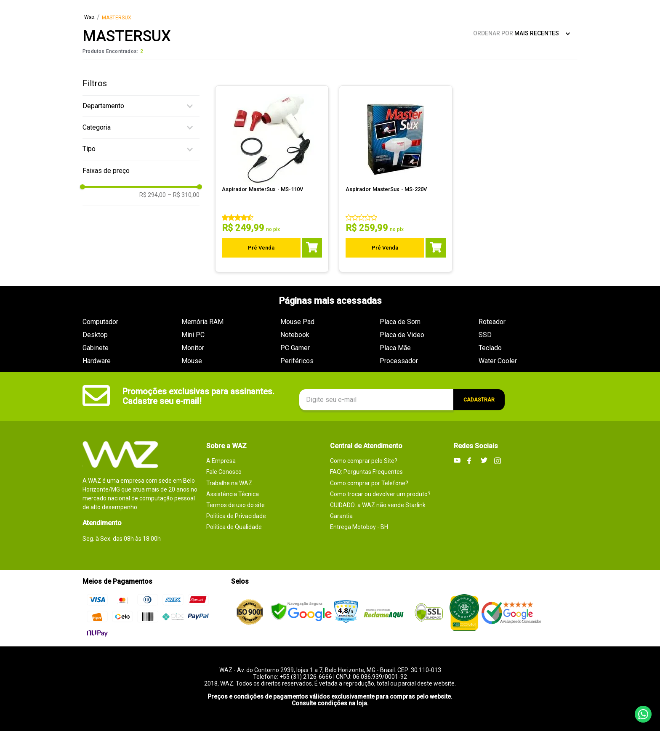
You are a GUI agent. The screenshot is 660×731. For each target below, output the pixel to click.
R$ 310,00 (184, 194)
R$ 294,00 (152, 194)
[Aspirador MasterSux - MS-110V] (272, 179)
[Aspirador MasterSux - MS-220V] (396, 179)
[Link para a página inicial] (89, 18)
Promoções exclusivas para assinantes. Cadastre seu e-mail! (198, 396)
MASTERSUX (116, 18)
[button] (141, 106)
